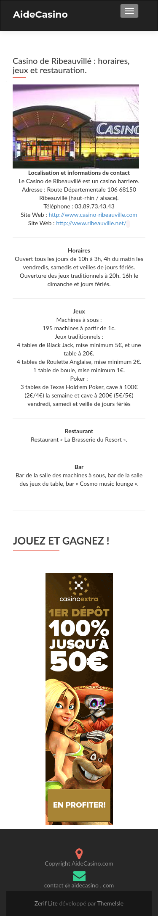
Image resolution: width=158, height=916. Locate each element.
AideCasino (40, 14)
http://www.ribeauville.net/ (91, 222)
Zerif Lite (47, 903)
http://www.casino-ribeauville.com (92, 214)
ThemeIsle (110, 903)
